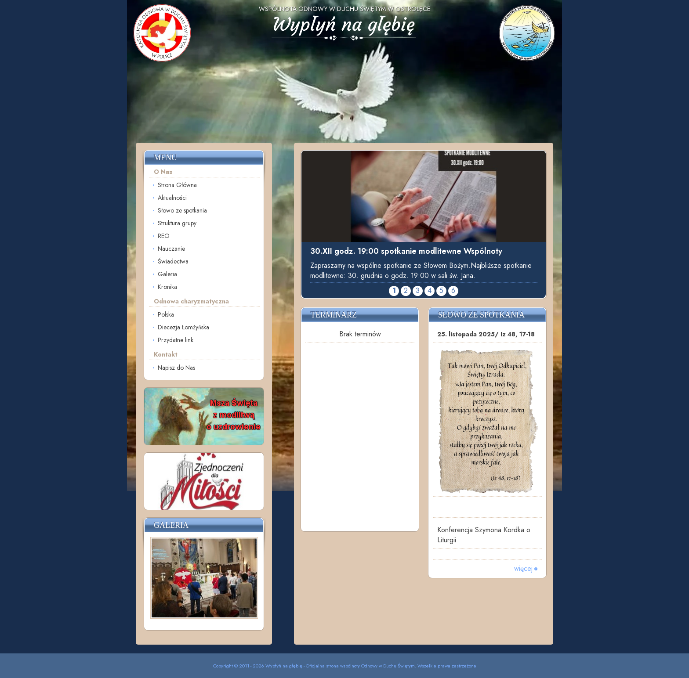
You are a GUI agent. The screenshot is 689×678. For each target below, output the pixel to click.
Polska (166, 314)
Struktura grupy (177, 223)
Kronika (167, 286)
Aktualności (172, 197)
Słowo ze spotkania (182, 210)
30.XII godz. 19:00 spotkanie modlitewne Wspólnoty (406, 251)
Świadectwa (173, 261)
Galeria (167, 274)
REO (164, 235)
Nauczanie (171, 248)
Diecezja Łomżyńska (183, 327)
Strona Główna (177, 184)
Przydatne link (175, 339)
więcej (523, 568)
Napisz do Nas (176, 367)
